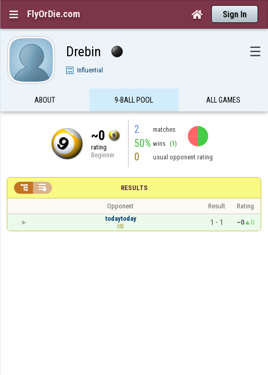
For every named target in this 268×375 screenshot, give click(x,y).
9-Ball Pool (133, 80)
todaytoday (120, 198)
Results (134, 167)
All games (223, 80)
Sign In (235, 14)
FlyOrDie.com (53, 14)
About (44, 80)
